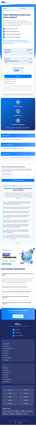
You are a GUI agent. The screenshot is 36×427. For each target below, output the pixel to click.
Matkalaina (5, 370)
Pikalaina (5, 353)
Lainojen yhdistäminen (8, 348)
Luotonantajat (29, 411)
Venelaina (5, 377)
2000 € (26, 390)
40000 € (10, 400)
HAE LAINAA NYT (18, 316)
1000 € (10, 390)
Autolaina (5, 367)
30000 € (26, 396)
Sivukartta (25, 413)
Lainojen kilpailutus (7, 357)
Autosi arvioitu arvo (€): (7, 174)
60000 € (10, 403)
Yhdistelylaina (6, 381)
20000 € (10, 396)
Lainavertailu (6, 346)
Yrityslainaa (22, 8)
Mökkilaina (5, 374)
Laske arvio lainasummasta (18, 180)
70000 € (26, 403)
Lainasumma (7, 49)
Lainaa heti (5, 355)
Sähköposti (17, 329)
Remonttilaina (6, 372)
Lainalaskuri (6, 360)
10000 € (26, 393)
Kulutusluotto (6, 343)
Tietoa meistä (10, 411)
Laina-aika (7, 59)
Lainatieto (17, 411)
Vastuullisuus (11, 413)
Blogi (4, 411)
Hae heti (18, 76)
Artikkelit (23, 411)
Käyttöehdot (18, 413)
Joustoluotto (6, 350)
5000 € (10, 393)
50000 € (26, 400)
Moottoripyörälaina (7, 379)
